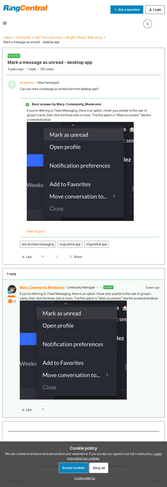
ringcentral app (70, 244)
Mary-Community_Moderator (42, 287)
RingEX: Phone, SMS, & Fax (84, 37)
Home (7, 37)
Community (23, 37)
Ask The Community (48, 37)
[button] (4, 24)
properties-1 (28, 82)
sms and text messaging (38, 244)
